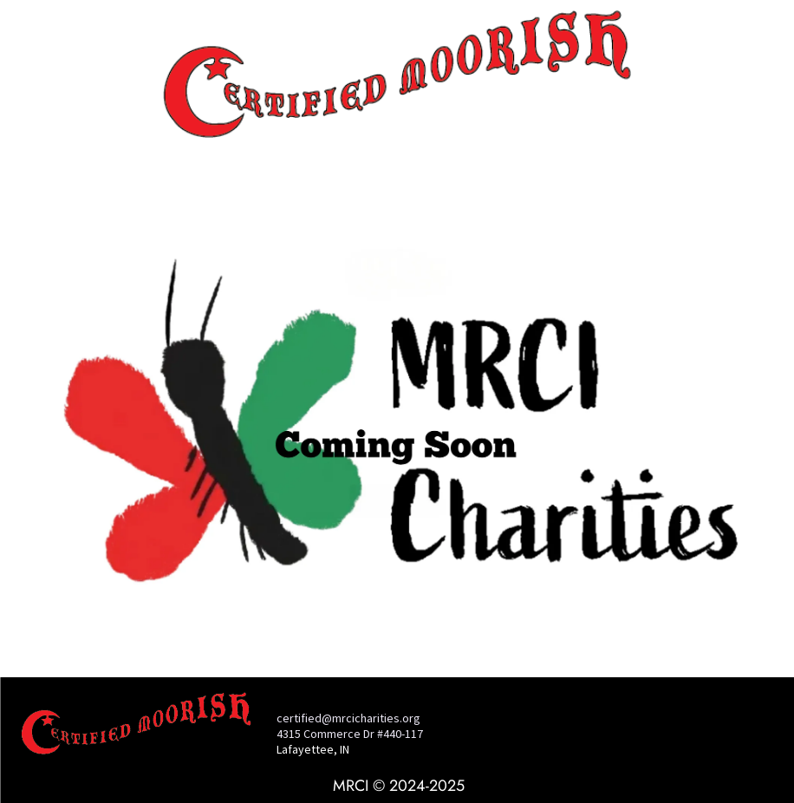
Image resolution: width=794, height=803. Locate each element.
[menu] (38, 65)
